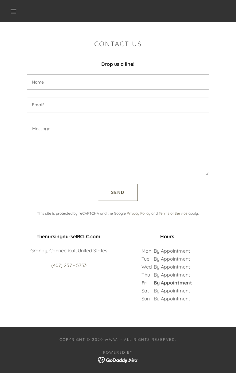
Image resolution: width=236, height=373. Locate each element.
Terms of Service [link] (173, 213)
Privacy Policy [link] (138, 213)
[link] (118, 359)
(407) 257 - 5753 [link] (69, 265)
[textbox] (118, 82)
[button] (13, 11)
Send (118, 192)
